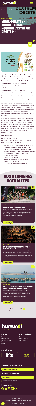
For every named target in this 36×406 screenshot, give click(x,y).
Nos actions (22, 337)
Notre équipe (5, 338)
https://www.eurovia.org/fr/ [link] (12, 157)
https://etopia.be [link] (25, 147)
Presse (3, 343)
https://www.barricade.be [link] (12, 161)
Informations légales (18, 403)
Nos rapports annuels (7, 342)
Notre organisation (6, 337)
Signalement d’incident (18, 398)
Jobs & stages (22, 340)
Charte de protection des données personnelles (18, 400)
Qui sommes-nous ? (6, 340)
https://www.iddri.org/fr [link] (27, 151)
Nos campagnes (23, 338)
